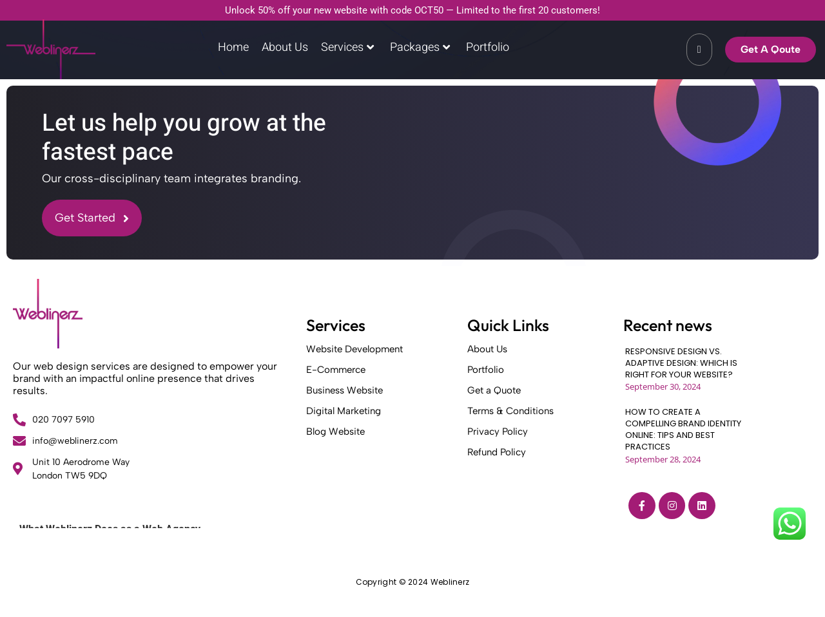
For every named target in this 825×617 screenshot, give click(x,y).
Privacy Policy (497, 431)
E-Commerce (335, 369)
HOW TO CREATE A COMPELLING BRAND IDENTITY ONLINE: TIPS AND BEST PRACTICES (683, 429)
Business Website (344, 390)
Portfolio (487, 47)
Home (233, 47)
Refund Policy (496, 452)
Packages (420, 47)
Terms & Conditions (510, 411)
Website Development (354, 349)
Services (347, 47)
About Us (285, 47)
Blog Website (335, 431)
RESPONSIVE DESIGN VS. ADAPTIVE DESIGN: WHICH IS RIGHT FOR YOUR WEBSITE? (681, 363)
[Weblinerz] (47, 313)
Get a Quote (494, 390)
